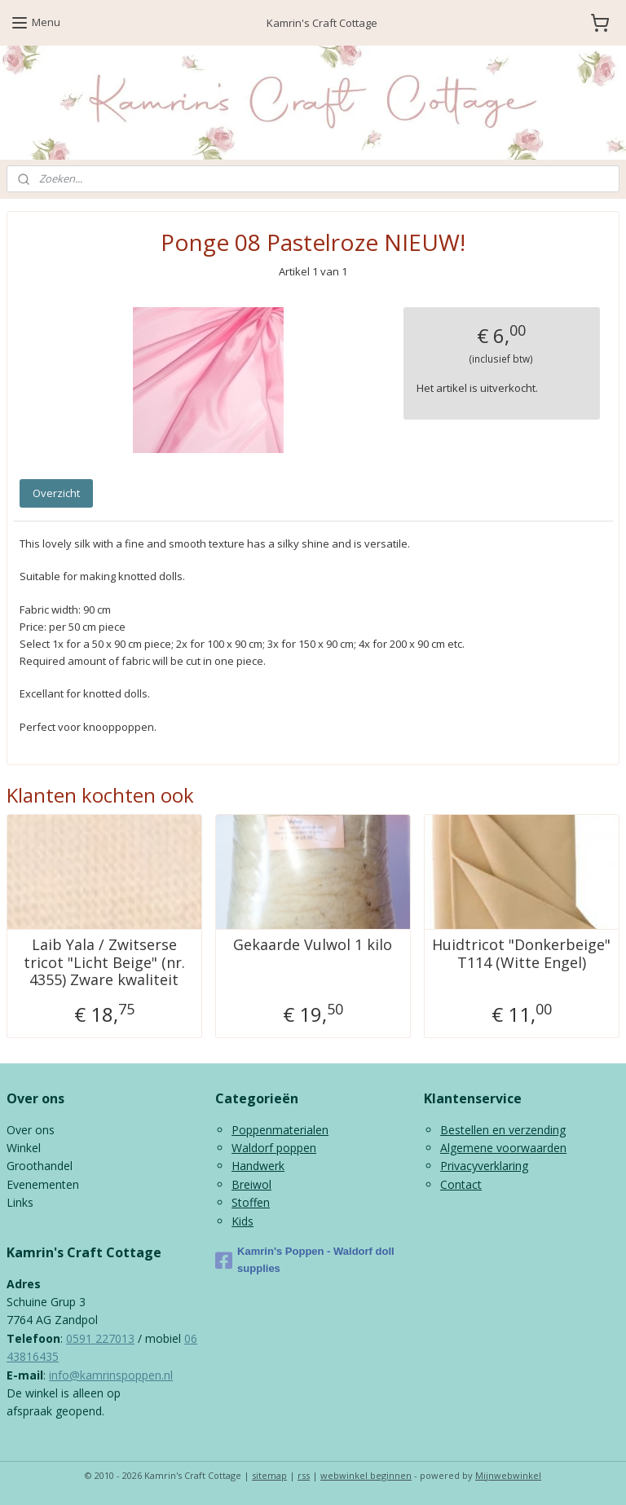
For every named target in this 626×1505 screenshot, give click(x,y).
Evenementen (43, 1184)
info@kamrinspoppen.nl (111, 1375)
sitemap (269, 1475)
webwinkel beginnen (366, 1475)
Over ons (31, 1130)
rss (304, 1475)
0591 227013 (100, 1338)
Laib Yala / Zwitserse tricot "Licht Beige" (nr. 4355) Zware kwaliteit (104, 962)
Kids (242, 1221)
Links (20, 1202)
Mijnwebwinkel (508, 1475)
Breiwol (251, 1184)
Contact (461, 1184)
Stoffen (250, 1202)
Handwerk (257, 1165)
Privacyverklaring (484, 1165)
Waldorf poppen (273, 1147)
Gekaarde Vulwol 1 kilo (312, 945)
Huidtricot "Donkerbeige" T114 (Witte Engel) (521, 953)
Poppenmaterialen (279, 1130)
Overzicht (56, 493)
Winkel (24, 1147)
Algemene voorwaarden (503, 1147)
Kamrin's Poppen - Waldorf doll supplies (305, 1259)
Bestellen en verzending (503, 1130)
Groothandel (40, 1165)
